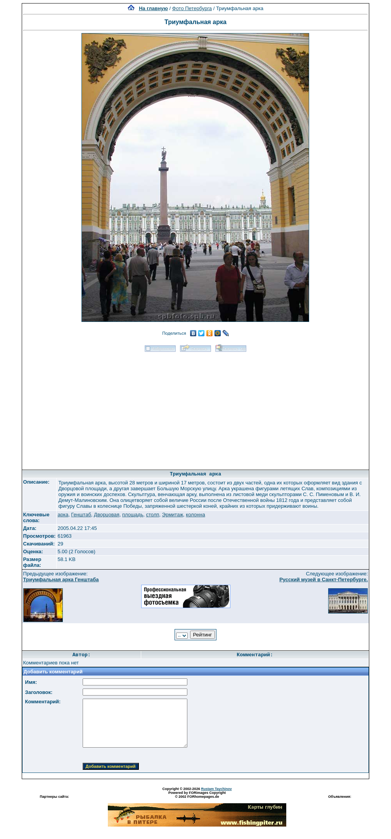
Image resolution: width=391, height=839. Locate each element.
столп (152, 514)
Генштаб (81, 514)
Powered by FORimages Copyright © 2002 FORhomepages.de (197, 795)
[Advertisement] (195, 408)
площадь (132, 514)
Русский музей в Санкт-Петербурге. (323, 579)
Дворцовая (106, 514)
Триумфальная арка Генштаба (61, 579)
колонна (195, 514)
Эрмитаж (172, 514)
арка (62, 514)
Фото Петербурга (192, 8)
